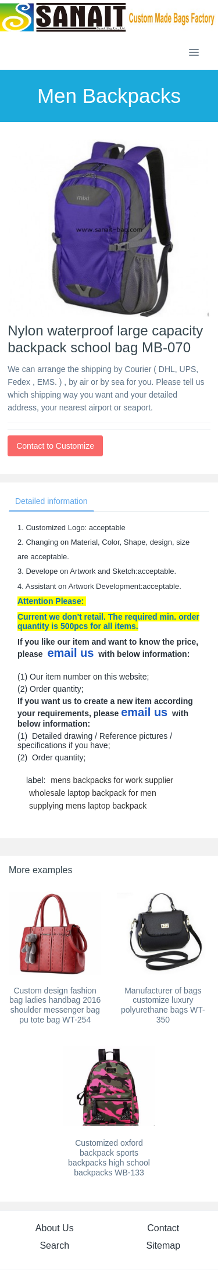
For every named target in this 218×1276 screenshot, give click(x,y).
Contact (163, 1228)
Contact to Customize (55, 446)
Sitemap (163, 1245)
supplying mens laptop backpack (87, 805)
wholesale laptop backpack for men (92, 793)
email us (70, 652)
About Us (54, 1228)
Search (54, 1245)
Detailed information (51, 501)
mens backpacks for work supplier (112, 780)
